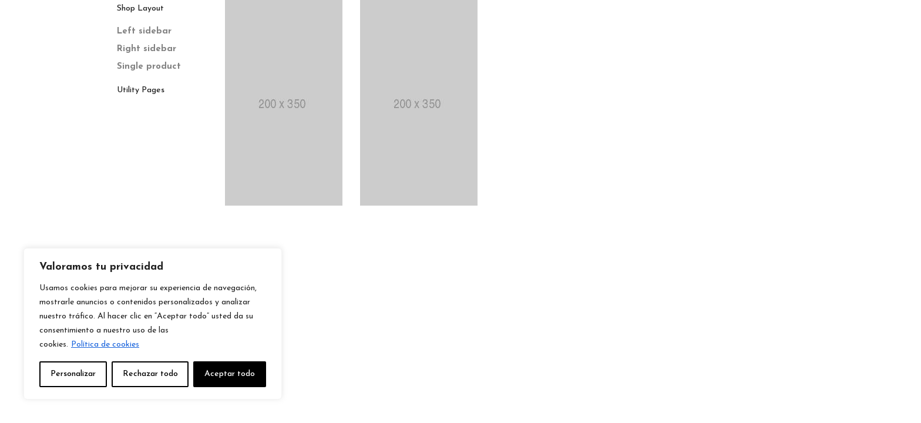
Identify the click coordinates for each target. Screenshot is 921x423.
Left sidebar (144, 31)
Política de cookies (105, 344)
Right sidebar (146, 49)
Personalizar (73, 374)
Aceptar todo (229, 374)
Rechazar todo (150, 374)
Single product (149, 66)
